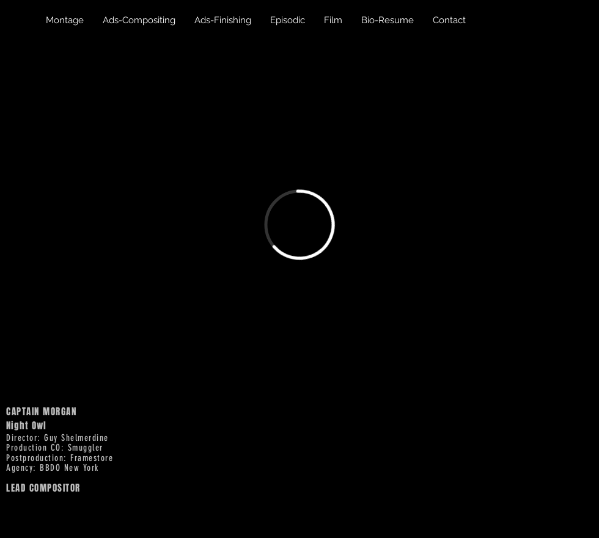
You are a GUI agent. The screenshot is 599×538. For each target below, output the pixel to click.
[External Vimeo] (299, 225)
